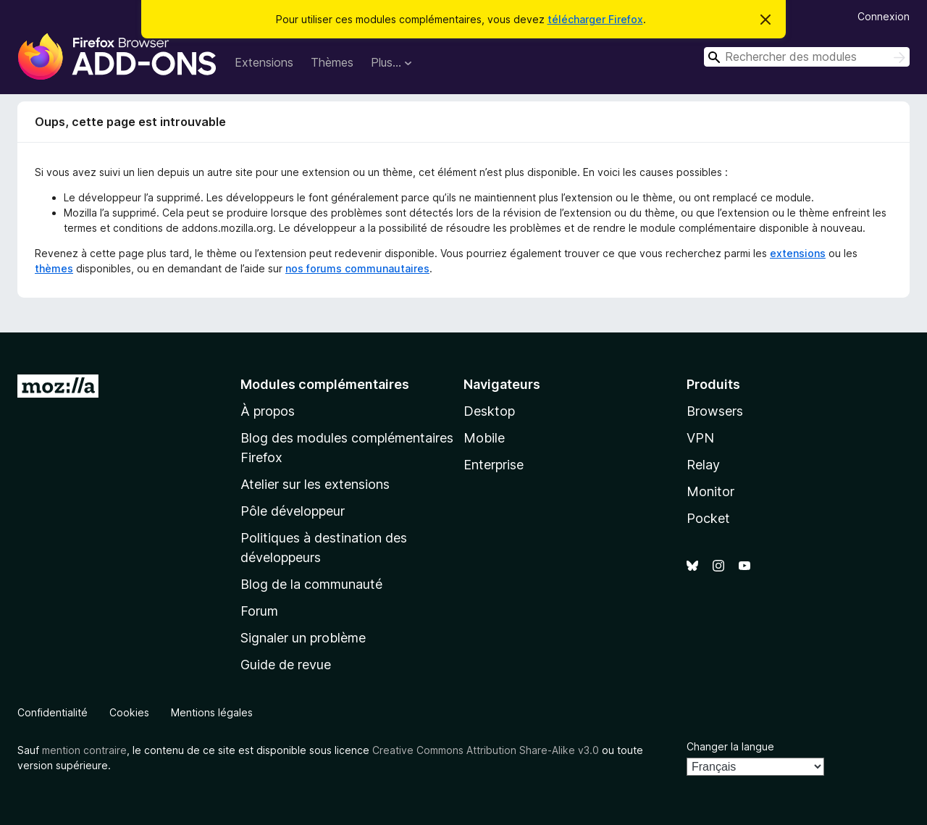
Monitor (710, 491)
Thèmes (332, 62)
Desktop (489, 411)
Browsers (715, 411)
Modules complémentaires (324, 384)
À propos (267, 411)
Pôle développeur (292, 511)
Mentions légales (212, 712)
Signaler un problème (303, 637)
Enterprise (494, 464)
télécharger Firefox (595, 19)
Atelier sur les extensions (315, 484)
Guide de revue (285, 664)
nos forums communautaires (357, 268)
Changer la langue (730, 746)
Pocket (708, 518)
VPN (700, 437)
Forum (259, 611)
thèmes (54, 268)
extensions (798, 253)
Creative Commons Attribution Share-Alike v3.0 (485, 750)
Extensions (264, 62)
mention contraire (84, 750)
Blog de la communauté (311, 584)
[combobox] (807, 57)
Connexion (883, 16)
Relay (703, 464)
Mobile (484, 437)
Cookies (129, 712)
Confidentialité (52, 712)
